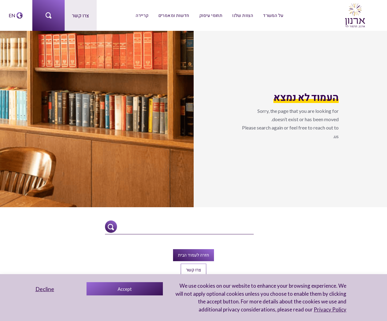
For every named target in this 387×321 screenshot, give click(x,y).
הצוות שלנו (242, 15)
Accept (125, 289)
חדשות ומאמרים (174, 15)
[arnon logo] (354, 15)
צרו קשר (80, 15)
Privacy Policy (330, 309)
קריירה (142, 15)
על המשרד (273, 15)
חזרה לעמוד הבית (193, 254)
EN (12, 15)
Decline (44, 289)
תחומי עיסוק (210, 15)
